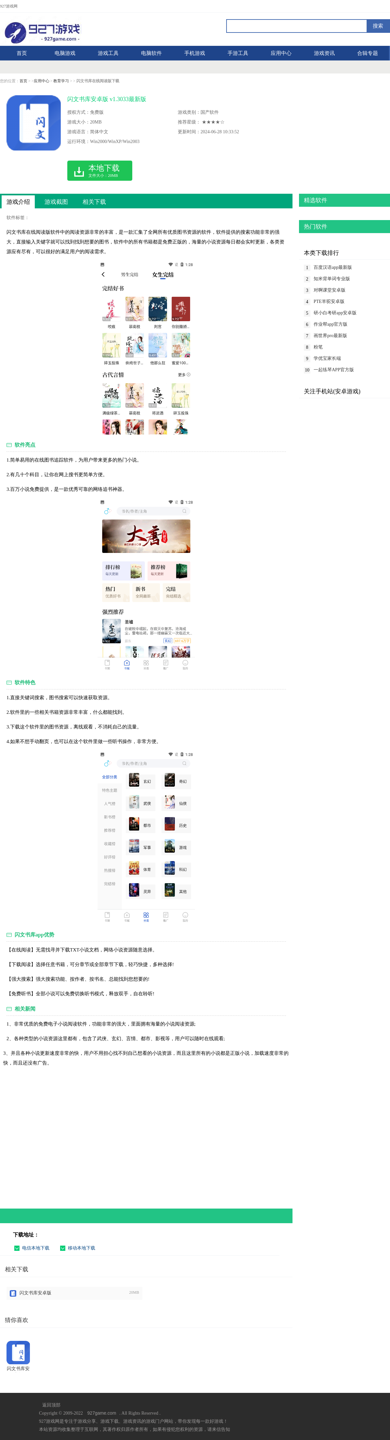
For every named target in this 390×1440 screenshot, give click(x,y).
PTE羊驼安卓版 (329, 301)
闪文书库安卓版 (35, 1292)
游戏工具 (108, 53)
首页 (23, 81)
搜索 (378, 26)
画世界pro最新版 (330, 335)
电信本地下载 (35, 1248)
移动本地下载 (81, 1248)
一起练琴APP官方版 (334, 369)
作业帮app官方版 (330, 324)
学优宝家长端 (327, 358)
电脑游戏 (65, 53)
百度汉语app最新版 (333, 267)
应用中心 (281, 53)
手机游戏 (194, 53)
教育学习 (61, 81)
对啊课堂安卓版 (329, 290)
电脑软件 (151, 53)
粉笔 (318, 347)
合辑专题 (367, 53)
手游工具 (238, 53)
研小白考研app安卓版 (335, 312)
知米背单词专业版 (332, 278)
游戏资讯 (324, 53)
